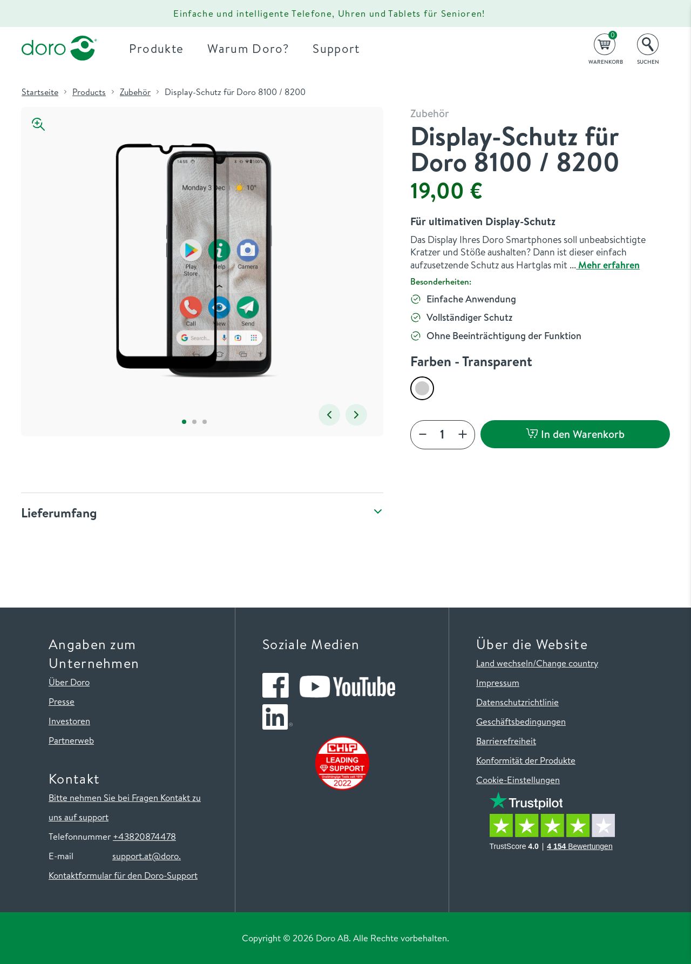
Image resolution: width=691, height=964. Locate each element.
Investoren (69, 720)
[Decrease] (423, 435)
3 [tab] (204, 421)
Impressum (497, 682)
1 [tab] (184, 421)
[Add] (463, 435)
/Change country (565, 663)
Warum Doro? (248, 48)
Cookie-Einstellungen (518, 779)
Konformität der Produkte (525, 760)
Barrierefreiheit (506, 740)
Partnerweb (71, 740)
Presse (61, 701)
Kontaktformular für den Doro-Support (123, 875)
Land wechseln (504, 663)
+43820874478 (144, 836)
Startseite (40, 91)
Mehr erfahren (608, 265)
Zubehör (135, 91)
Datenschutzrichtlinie (517, 702)
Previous (329, 415)
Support (336, 48)
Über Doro (69, 682)
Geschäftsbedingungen (521, 721)
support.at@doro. (146, 856)
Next (356, 415)
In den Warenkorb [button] (575, 434)
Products (89, 91)
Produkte (157, 48)
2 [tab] (194, 421)
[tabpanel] (194, 261)
